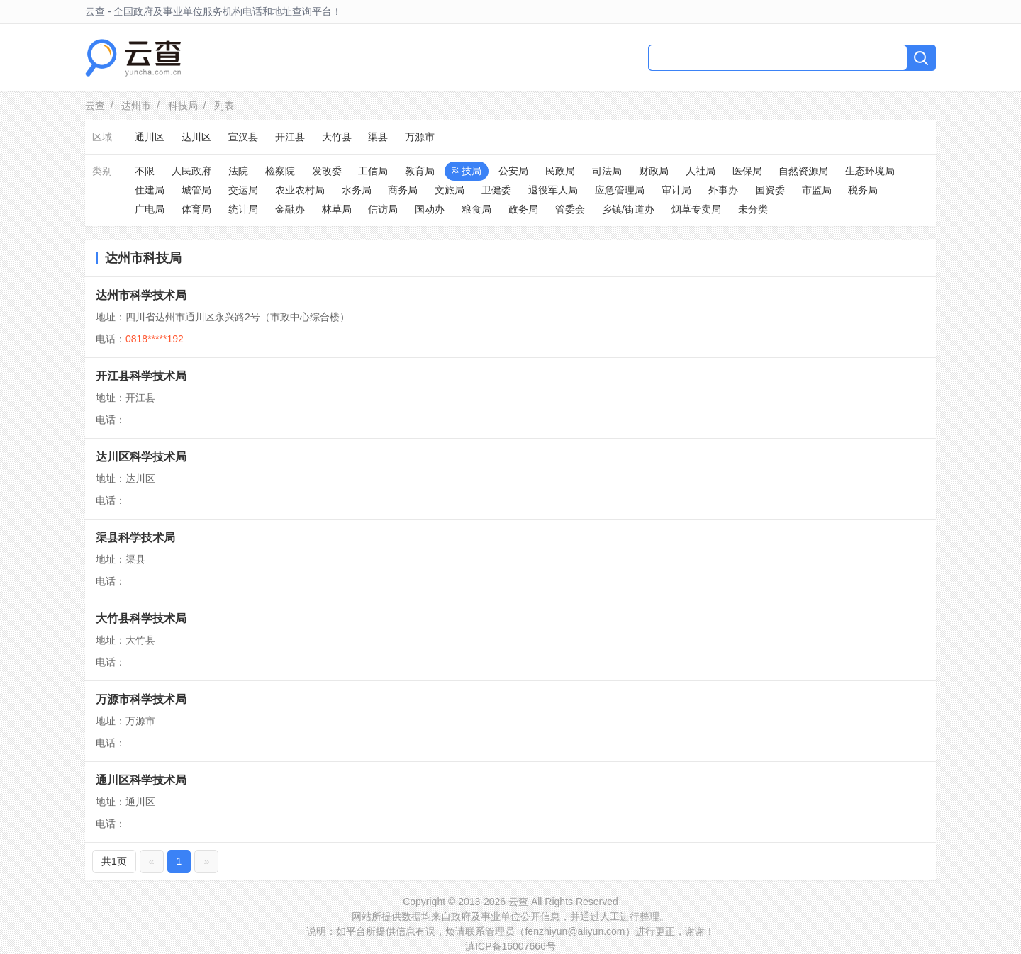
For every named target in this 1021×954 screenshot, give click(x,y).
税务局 (863, 190)
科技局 (183, 105)
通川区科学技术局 (141, 780)
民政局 (560, 170)
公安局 (513, 170)
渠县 (378, 136)
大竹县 (337, 136)
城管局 (196, 190)
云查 (95, 105)
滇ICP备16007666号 (510, 946)
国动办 (430, 209)
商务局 (403, 190)
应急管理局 (620, 190)
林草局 (337, 209)
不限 (145, 170)
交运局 (243, 190)
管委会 (570, 209)
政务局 (523, 209)
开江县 (290, 136)
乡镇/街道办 (628, 209)
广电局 (149, 209)
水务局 (357, 190)
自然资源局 (803, 170)
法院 (238, 170)
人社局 (700, 170)
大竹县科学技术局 (141, 618)
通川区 (149, 136)
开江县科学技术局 (141, 376)
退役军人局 (553, 190)
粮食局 (476, 209)
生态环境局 (870, 170)
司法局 (607, 170)
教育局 (420, 170)
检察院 (280, 170)
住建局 (149, 190)
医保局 (747, 170)
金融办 (290, 209)
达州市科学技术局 (141, 295)
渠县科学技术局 (135, 538)
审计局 (676, 190)
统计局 (243, 209)
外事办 (723, 190)
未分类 (753, 209)
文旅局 (449, 190)
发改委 (327, 170)
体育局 (196, 209)
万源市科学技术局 (141, 699)
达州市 (136, 105)
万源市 (420, 136)
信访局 (383, 209)
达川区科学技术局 (141, 457)
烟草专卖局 (696, 209)
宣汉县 (243, 136)
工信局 (373, 170)
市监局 (817, 190)
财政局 (654, 170)
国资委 (770, 190)
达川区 (196, 136)
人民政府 (191, 170)
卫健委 (496, 190)
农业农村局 (300, 190)
